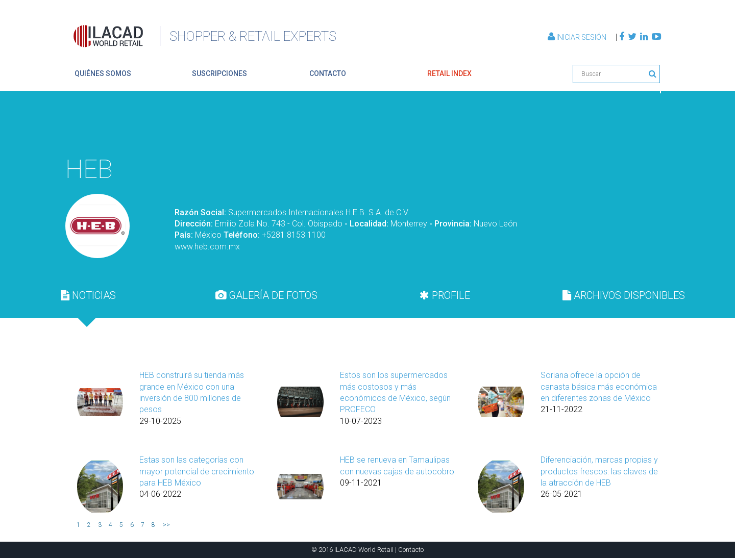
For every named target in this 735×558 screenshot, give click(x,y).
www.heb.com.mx (207, 246)
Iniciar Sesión (578, 37)
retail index (449, 73)
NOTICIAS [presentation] (88, 295)
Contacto (411, 549)
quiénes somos (103, 73)
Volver (637, 125)
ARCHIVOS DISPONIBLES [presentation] (623, 295)
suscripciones (219, 73)
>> (166, 524)
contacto (327, 73)
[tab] (88, 295)
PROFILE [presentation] (445, 295)
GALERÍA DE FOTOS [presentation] (266, 295)
